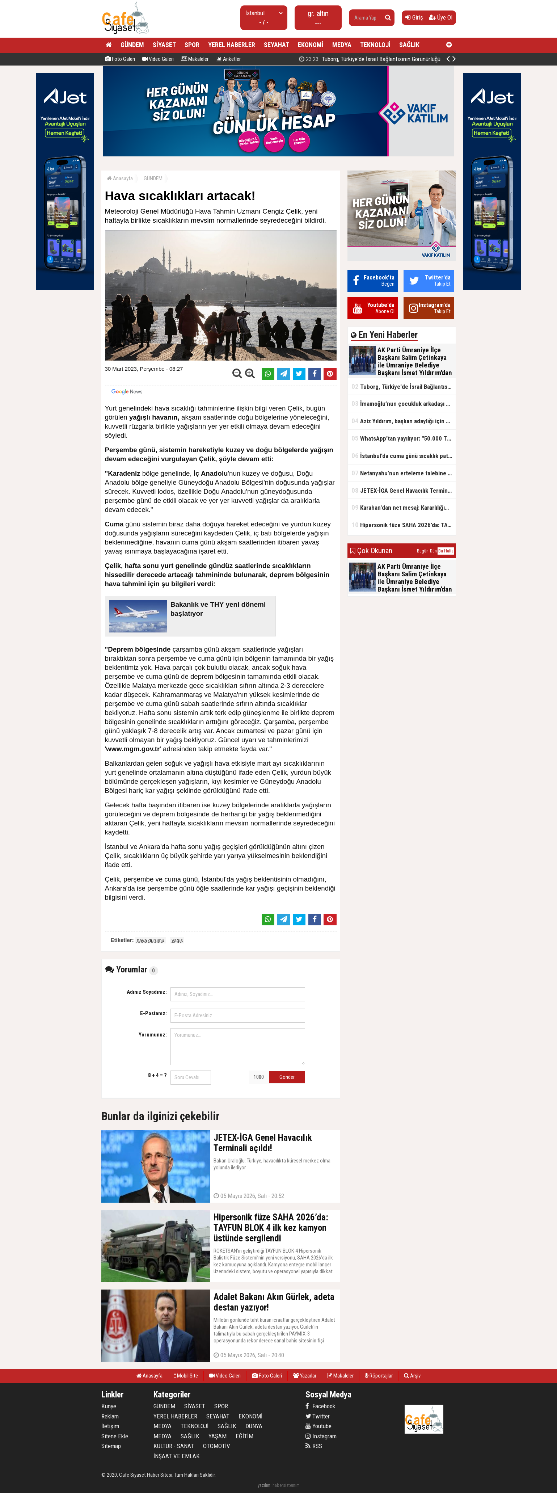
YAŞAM (217, 1436)
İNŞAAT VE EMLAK (176, 1456)
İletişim (110, 1426)
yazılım (264, 1485)
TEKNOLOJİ (375, 45)
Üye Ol (440, 17)
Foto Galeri (120, 59)
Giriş (414, 17)
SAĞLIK (409, 45)
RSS (313, 1446)
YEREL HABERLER (231, 45)
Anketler (228, 59)
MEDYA (341, 45)
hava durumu (150, 940)
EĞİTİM (244, 1436)
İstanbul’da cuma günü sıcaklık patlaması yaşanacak (403, 455)
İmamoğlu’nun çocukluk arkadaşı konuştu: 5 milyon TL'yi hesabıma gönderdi (403, 403)
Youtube (318, 1426)
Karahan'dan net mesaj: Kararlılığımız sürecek (403, 507)
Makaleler (194, 59)
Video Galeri (158, 59)
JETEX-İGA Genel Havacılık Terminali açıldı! (403, 490)
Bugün (423, 551)
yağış (177, 940)
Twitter (317, 1416)
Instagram (321, 1436)
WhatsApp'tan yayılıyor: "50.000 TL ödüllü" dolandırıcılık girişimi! (403, 438)
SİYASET (164, 45)
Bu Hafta (445, 551)
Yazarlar (304, 1375)
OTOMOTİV (216, 1446)
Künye (108, 1406)
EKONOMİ (311, 45)
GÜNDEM (132, 45)
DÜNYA (253, 1426)
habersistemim (286, 1485)
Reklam (110, 1416)
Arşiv (412, 1375)
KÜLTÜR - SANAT (173, 1446)
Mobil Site (186, 1375)
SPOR (192, 45)
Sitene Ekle (114, 1436)
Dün (433, 551)
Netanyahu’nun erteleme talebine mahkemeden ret (403, 473)
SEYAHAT (276, 45)
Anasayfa (120, 178)
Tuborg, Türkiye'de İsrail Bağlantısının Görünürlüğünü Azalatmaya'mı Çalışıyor (403, 386)
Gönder (287, 1077)
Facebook (320, 1406)
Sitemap (111, 1446)
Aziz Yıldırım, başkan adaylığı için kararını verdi (403, 421)
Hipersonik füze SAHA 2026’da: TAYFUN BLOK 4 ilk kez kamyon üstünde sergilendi (403, 525)
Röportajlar (379, 1375)
